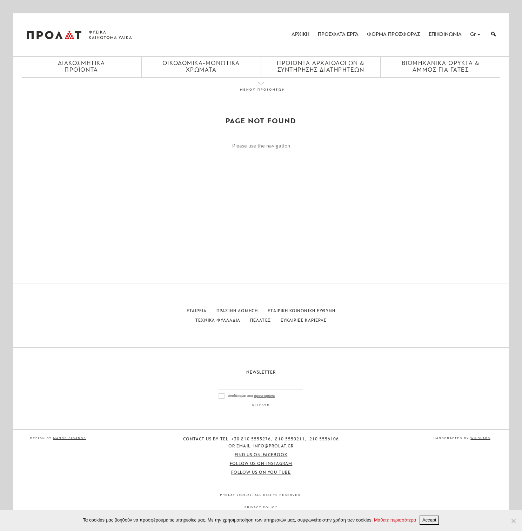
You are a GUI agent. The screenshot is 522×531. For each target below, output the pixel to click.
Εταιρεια (197, 311)
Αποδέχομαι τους (251, 396)
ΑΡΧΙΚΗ (300, 34)
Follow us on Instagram (261, 464)
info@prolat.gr (273, 446)
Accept (429, 520)
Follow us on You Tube (261, 473)
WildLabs (480, 438)
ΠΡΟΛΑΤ (54, 34)
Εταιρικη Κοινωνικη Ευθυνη (301, 311)
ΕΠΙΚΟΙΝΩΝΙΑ (445, 34)
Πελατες (260, 321)
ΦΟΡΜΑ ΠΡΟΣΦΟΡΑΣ (393, 34)
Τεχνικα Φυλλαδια (217, 321)
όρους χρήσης (264, 396)
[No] (513, 520)
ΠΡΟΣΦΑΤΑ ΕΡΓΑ (338, 34)
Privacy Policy (261, 507)
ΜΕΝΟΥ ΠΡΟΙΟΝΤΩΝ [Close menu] (261, 89)
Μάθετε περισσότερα (395, 520)
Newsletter (261, 373)
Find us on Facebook (261, 455)
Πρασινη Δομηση (237, 311)
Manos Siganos (69, 438)
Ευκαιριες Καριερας (304, 321)
